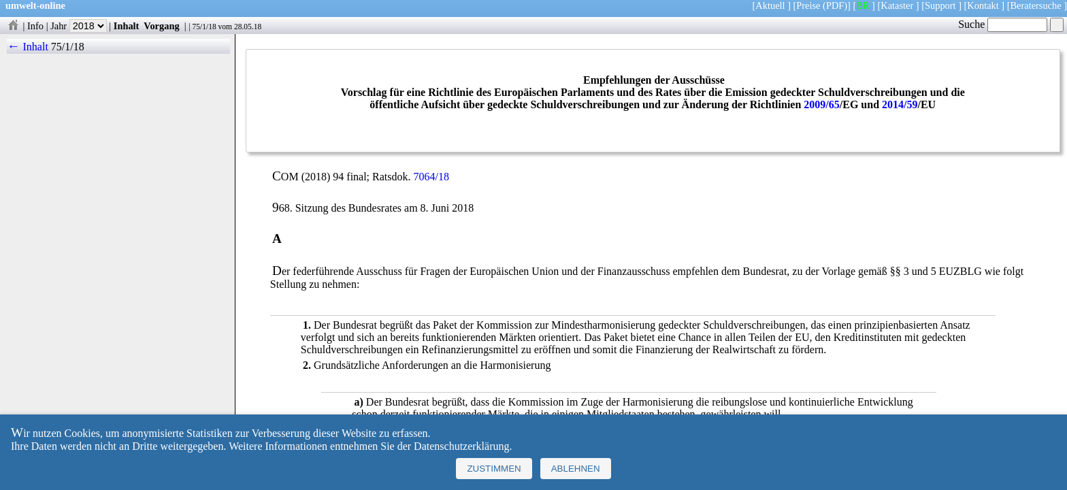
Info (35, 25)
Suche (1002, 24)
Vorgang (162, 25)
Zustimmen (494, 468)
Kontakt (982, 5)
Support (940, 5)
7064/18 (431, 176)
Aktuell (770, 5)
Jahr (78, 25)
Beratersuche (1036, 5)
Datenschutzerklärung (461, 446)
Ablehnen (575, 468)
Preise (808, 5)
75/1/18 (204, 26)
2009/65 (821, 104)
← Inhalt (27, 46)
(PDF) (835, 5)
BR (862, 5)
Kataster (897, 5)
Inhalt (126, 25)
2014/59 (899, 104)
